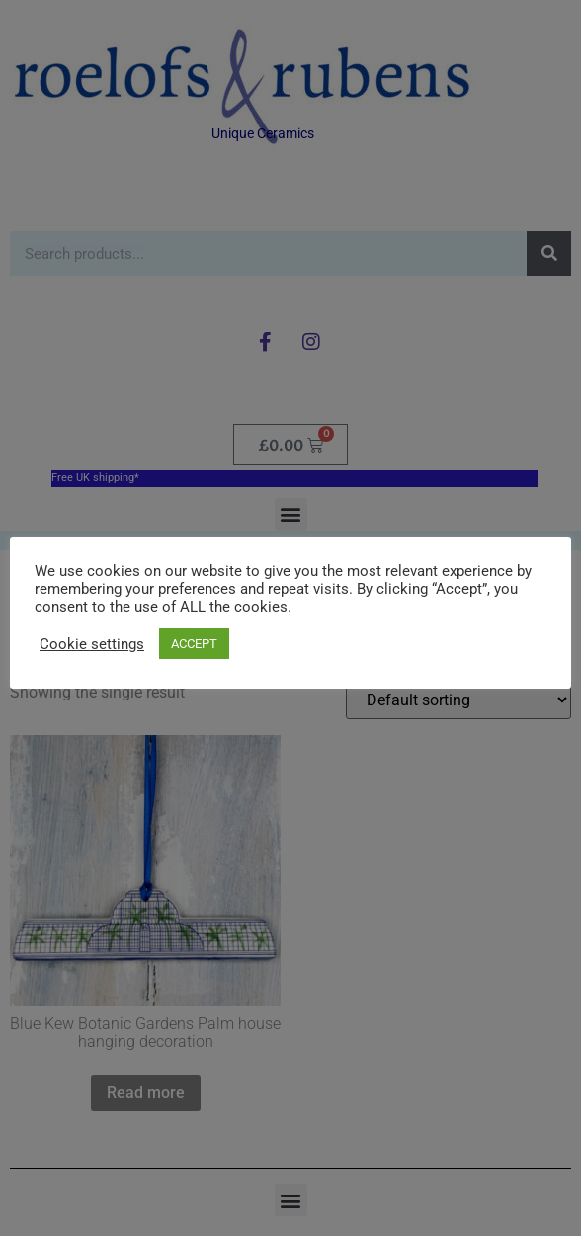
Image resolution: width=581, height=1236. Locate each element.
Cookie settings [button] (92, 644)
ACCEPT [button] (194, 643)
